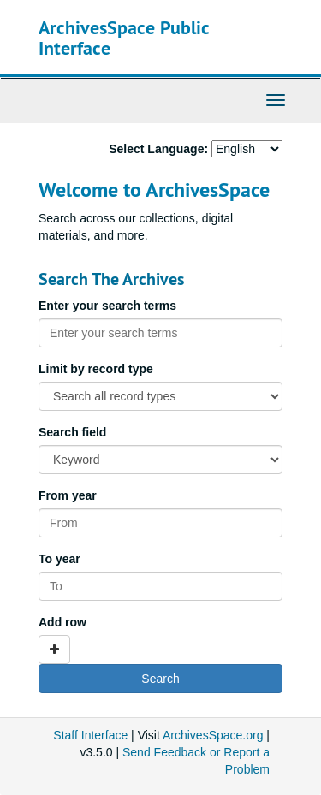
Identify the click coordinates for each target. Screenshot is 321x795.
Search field (72, 432)
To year (59, 559)
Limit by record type (96, 369)
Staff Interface (90, 735)
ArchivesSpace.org (213, 735)
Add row (62, 622)
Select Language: (158, 149)
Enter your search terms (107, 305)
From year (68, 495)
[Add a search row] (54, 649)
